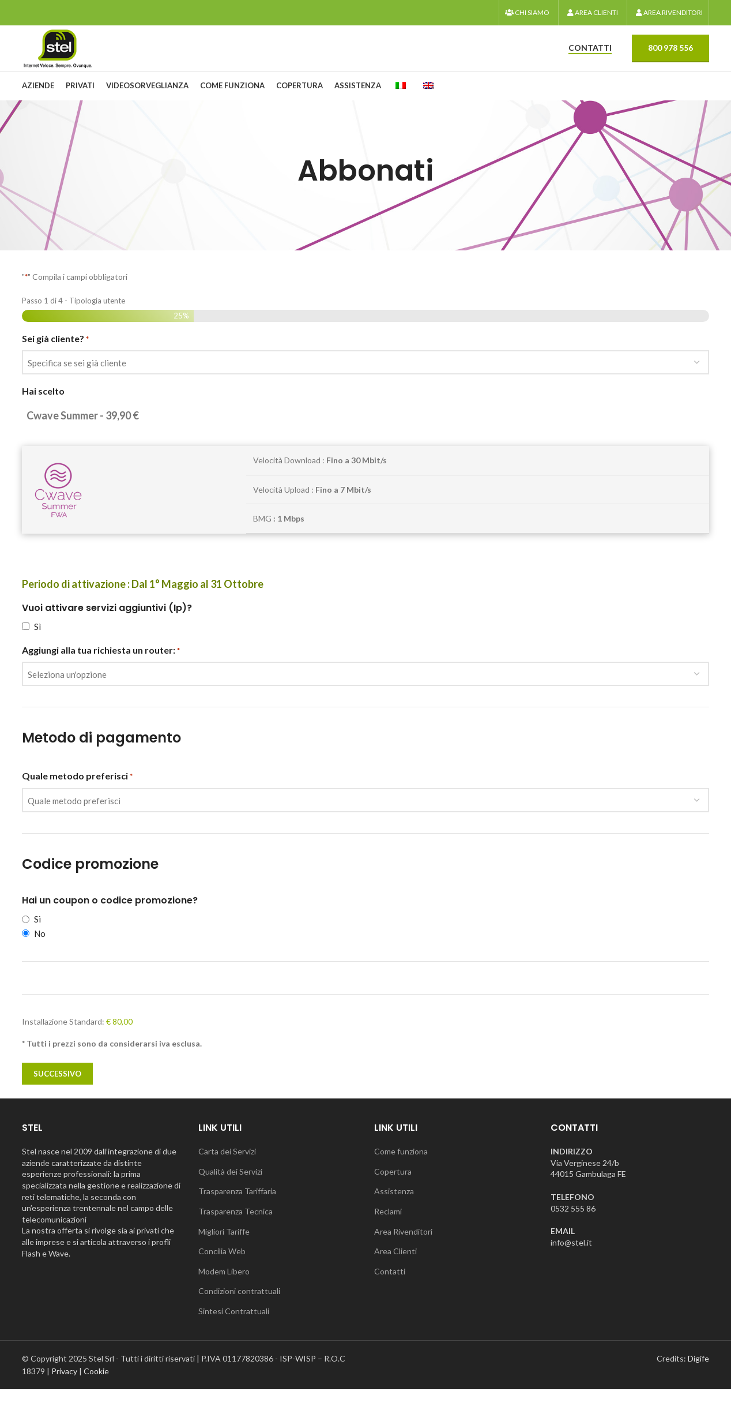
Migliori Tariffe (224, 1252)
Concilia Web (222, 1272)
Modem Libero (224, 1291)
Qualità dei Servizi (230, 1192)
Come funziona (401, 1172)
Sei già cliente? (55, 357)
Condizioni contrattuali (239, 1312)
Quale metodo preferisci (77, 794)
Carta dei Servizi (227, 1172)
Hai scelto (43, 409)
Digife (698, 1378)
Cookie (96, 1392)
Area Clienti (395, 1272)
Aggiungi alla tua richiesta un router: (101, 668)
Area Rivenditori (403, 1252)
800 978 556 (670, 58)
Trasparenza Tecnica (235, 1232)
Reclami (388, 1232)
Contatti (389, 1291)
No (40, 951)
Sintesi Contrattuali (233, 1332)
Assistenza (394, 1212)
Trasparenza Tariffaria (237, 1212)
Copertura (393, 1192)
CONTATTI (590, 58)
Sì (37, 644)
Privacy (64, 1392)
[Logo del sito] (68, 58)
